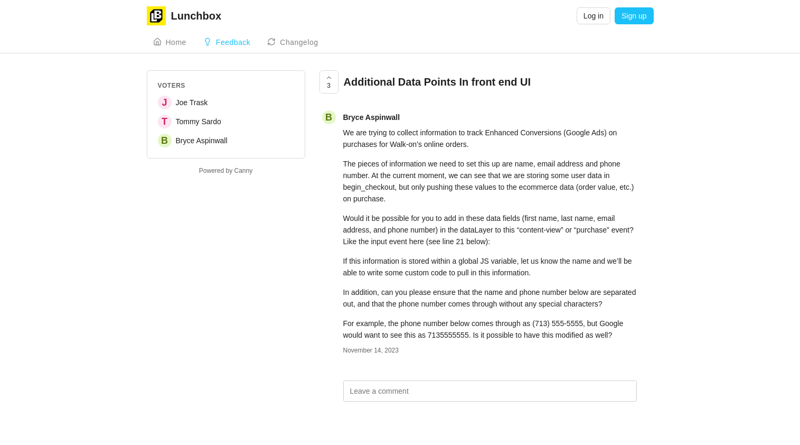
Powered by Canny (225, 170)
